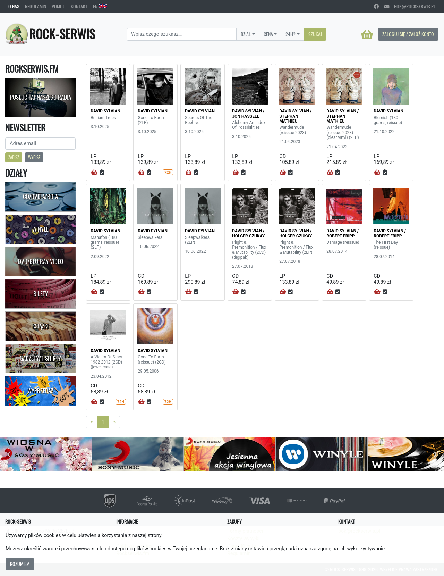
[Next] (114, 422)
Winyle (40, 229)
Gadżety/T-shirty (40, 358)
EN (100, 6)
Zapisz (13, 157)
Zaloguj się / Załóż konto (408, 34)
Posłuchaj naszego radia (40, 97)
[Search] (182, 34)
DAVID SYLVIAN (105, 111)
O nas (13, 6)
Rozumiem (19, 563)
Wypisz (34, 157)
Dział (246, 34)
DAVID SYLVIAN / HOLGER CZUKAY (248, 233)
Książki (40, 326)
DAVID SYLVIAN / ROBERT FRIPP (342, 233)
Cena (268, 34)
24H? (290, 34)
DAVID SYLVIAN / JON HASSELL (248, 113)
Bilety (40, 294)
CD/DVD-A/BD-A (40, 196)
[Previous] (91, 422)
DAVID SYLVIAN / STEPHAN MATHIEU (295, 116)
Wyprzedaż (40, 390)
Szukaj (315, 34)
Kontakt (79, 6)
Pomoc (58, 6)
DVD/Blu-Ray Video (40, 261)
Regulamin (35, 6)
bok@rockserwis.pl (410, 6)
